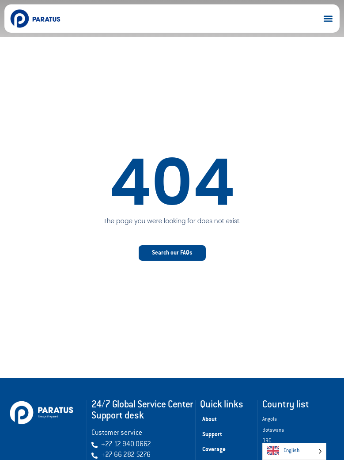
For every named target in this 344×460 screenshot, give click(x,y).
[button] (328, 18)
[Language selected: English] (294, 451)
